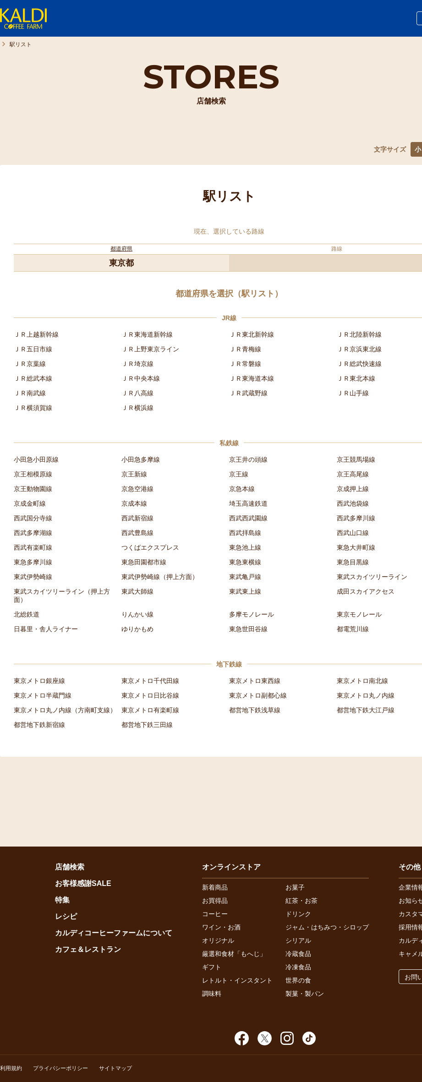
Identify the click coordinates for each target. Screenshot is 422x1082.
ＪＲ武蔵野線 (248, 393)
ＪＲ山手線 (353, 393)
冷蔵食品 (298, 953)
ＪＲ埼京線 (137, 363)
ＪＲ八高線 (137, 393)
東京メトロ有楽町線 (150, 710)
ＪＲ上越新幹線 (36, 334)
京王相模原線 (33, 474)
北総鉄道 (26, 614)
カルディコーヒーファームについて (113, 933)
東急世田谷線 (248, 629)
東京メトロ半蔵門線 (42, 695)
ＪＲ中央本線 (140, 378)
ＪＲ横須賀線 (33, 407)
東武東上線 (245, 591)
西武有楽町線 (33, 547)
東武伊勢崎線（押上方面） (159, 576)
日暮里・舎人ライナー (46, 629)
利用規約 (11, 1068)
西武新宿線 (137, 518)
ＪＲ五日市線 (33, 349)
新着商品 (215, 887)
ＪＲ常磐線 (245, 363)
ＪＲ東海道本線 (251, 378)
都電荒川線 (353, 629)
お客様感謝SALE (83, 883)
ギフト (211, 967)
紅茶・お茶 (301, 900)
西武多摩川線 (356, 518)
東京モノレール (359, 614)
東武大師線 (137, 591)
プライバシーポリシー (60, 1068)
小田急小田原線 (36, 459)
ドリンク (298, 914)
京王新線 (134, 474)
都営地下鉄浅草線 (254, 710)
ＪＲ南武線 (30, 393)
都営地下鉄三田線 (147, 724)
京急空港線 (137, 488)
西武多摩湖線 (33, 532)
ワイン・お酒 (221, 927)
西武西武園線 (248, 518)
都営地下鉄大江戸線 (366, 710)
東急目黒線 (353, 562)
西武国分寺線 (33, 518)
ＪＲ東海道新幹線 (147, 334)
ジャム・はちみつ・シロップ (327, 927)
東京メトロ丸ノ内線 (366, 695)
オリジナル (218, 940)
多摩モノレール (251, 614)
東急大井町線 (356, 547)
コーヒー (215, 914)
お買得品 (215, 900)
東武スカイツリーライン (372, 576)
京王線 (238, 474)
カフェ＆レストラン (88, 949)
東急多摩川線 (33, 562)
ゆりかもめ (137, 629)
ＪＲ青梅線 (245, 349)
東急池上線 (245, 547)
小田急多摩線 (140, 459)
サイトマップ (115, 1068)
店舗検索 (69, 867)
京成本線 (134, 503)
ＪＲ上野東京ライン (150, 349)
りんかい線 (137, 614)
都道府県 (121, 249)
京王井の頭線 (248, 459)
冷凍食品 (298, 967)
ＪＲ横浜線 (137, 407)
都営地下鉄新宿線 (39, 724)
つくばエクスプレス (150, 547)
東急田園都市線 (143, 562)
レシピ (66, 916)
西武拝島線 (245, 532)
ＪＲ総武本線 (33, 378)
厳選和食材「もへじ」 (234, 953)
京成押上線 (353, 488)
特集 (62, 900)
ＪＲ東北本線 (356, 378)
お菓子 (295, 887)
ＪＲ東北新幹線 (251, 334)
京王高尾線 (353, 474)
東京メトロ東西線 (254, 680)
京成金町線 (30, 503)
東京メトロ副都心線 (258, 695)
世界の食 (298, 980)
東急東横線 (245, 562)
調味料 (211, 993)
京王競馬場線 (356, 459)
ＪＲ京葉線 (30, 363)
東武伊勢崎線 (33, 576)
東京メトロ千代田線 (150, 680)
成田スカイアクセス (366, 591)
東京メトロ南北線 (362, 680)
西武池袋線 (353, 503)
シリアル (298, 940)
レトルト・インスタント (237, 980)
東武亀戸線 (245, 576)
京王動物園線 (33, 488)
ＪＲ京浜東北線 (359, 349)
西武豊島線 (137, 532)
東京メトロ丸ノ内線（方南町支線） (65, 710)
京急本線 (242, 488)
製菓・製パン (304, 993)
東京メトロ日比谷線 (150, 695)
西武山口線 (353, 532)
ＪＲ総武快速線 (359, 363)
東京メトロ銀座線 (39, 680)
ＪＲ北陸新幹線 (359, 334)
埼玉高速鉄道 (248, 503)
